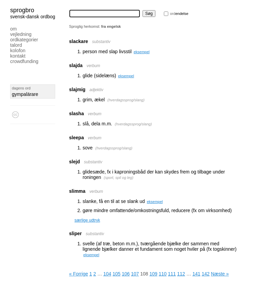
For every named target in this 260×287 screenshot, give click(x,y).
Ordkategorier (24, 39)
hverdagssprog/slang (126, 100)
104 (107, 273)
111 (172, 273)
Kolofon (17, 50)
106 (126, 273)
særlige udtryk (87, 220)
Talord (16, 45)
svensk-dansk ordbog (32, 16)
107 (135, 273)
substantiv (101, 41)
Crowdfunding (24, 61)
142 (206, 273)
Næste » (220, 273)
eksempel (142, 52)
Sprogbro (22, 10)
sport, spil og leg (118, 178)
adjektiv (96, 89)
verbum (93, 65)
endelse (179, 14)
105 (117, 273)
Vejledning (20, 34)
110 (163, 273)
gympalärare (25, 94)
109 (153, 273)
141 (196, 273)
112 (181, 273)
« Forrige (78, 273)
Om (13, 29)
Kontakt (17, 56)
